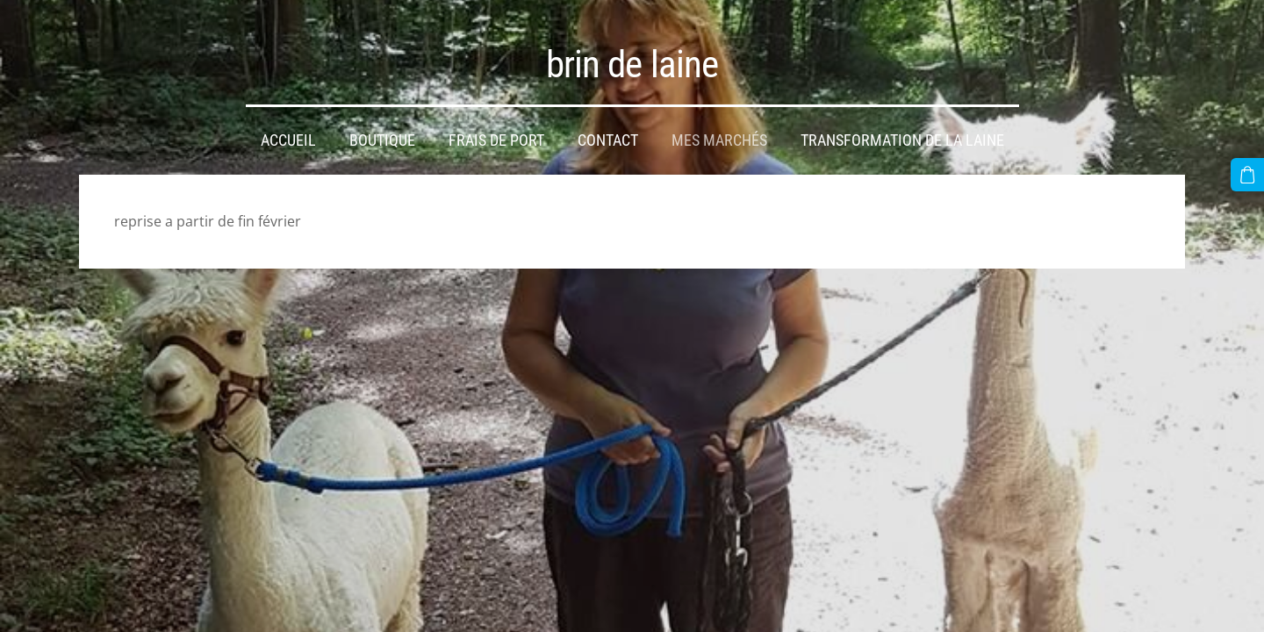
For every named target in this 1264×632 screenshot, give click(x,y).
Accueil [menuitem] (288, 140)
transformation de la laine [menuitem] (902, 140)
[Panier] (1247, 174)
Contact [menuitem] (608, 140)
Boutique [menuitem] (382, 140)
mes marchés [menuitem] (719, 140)
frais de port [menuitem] (496, 140)
